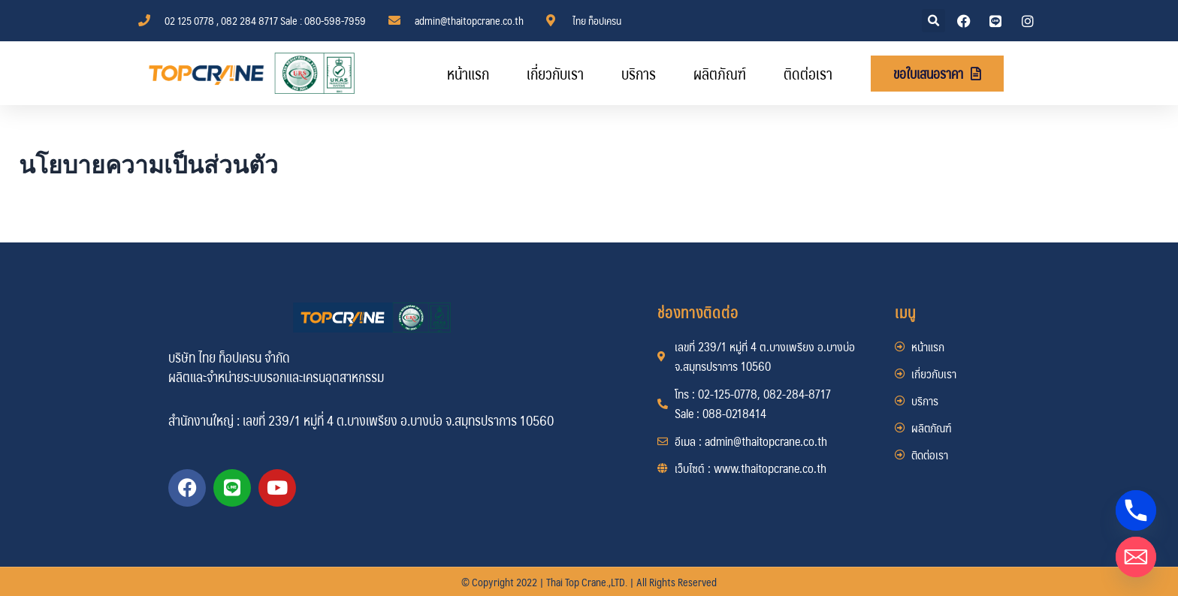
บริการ (638, 73)
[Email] (1136, 557)
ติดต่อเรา (808, 73)
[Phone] (1136, 510)
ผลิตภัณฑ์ (719, 73)
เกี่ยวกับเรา (555, 73)
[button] (933, 20)
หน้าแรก (468, 73)
